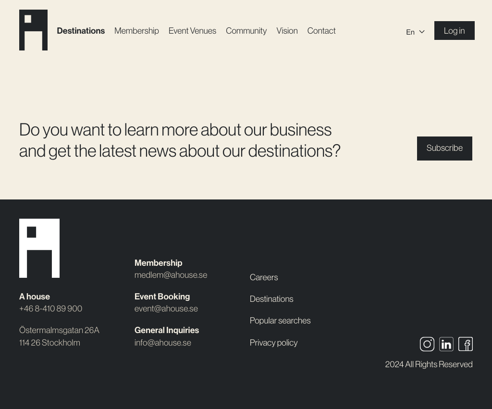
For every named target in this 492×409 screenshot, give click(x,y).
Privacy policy (274, 342)
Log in (454, 31)
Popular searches (280, 320)
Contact (322, 31)
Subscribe (445, 148)
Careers (264, 277)
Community (246, 31)
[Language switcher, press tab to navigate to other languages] (416, 30)
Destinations (81, 30)
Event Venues (192, 31)
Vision (287, 31)
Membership (136, 31)
